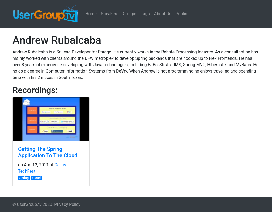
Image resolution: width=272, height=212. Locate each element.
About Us (162, 13)
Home (91, 13)
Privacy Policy (67, 204)
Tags (145, 13)
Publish (183, 13)
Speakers (109, 13)
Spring (24, 178)
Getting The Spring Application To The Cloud (47, 152)
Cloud (36, 178)
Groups (129, 13)
